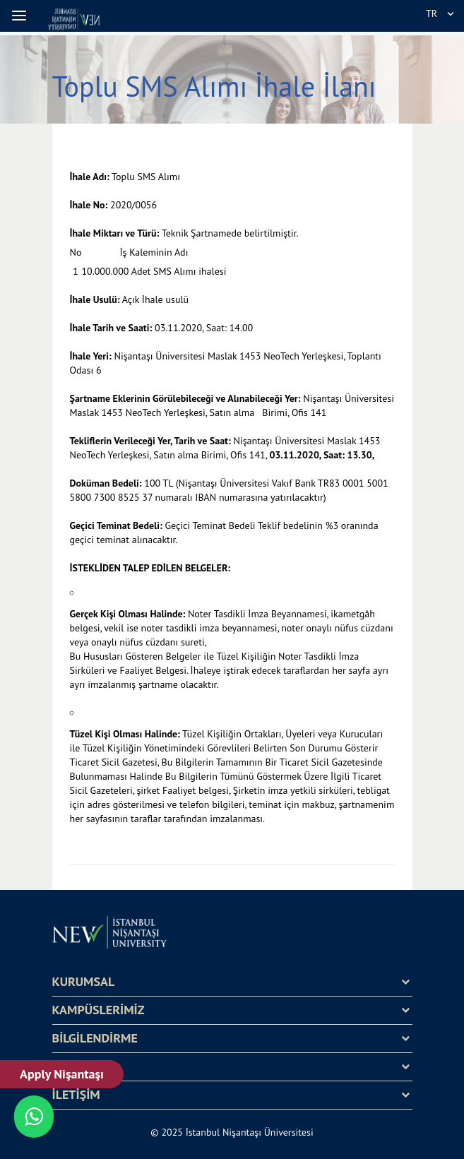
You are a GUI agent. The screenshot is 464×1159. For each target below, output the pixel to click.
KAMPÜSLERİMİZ (98, 1010)
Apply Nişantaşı (62, 1074)
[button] (21, 15)
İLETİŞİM (76, 1094)
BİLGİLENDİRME (95, 1038)
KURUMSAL (83, 981)
